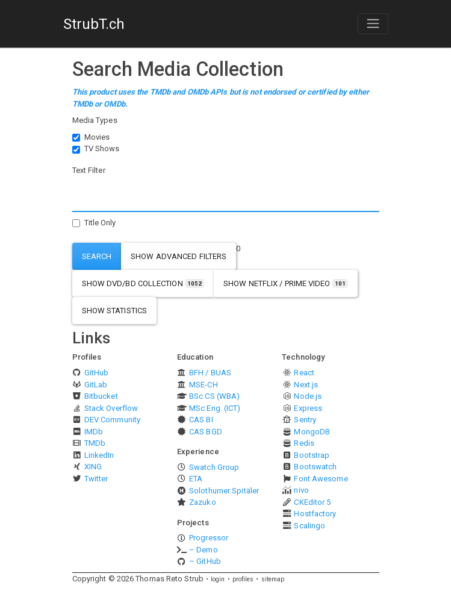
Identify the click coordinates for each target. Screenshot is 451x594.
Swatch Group (214, 467)
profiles (243, 579)
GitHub (96, 372)
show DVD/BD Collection (143, 283)
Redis (304, 443)
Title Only (100, 222)
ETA (195, 478)
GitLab (96, 384)
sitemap (273, 579)
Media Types (94, 120)
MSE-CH (203, 384)
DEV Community (112, 419)
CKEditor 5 (312, 502)
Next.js (306, 384)
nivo (301, 490)
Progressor (208, 537)
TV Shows (102, 148)
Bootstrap (311, 455)
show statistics (115, 310)
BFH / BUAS (210, 372)
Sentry (305, 419)
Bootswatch (315, 466)
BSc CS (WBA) (214, 396)
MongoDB (312, 431)
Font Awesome (320, 478)
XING (93, 466)
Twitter (96, 478)
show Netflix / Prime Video (285, 283)
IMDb (93, 431)
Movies (97, 137)
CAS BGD (205, 431)
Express (308, 408)
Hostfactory (315, 513)
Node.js (308, 396)
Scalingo (309, 525)
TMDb (94, 443)
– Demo (203, 549)
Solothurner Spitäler (224, 490)
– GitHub (205, 561)
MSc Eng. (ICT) (214, 408)
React (304, 372)
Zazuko (202, 502)
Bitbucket (101, 396)
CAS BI (201, 419)
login (218, 579)
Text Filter (88, 170)
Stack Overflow (111, 408)
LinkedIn (99, 455)
